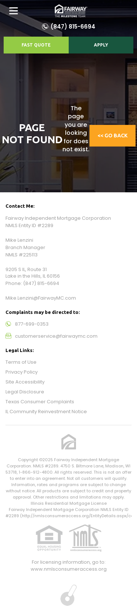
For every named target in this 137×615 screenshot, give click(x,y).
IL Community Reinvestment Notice (46, 411)
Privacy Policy (21, 371)
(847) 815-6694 (72, 26)
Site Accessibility (25, 381)
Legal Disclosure (24, 391)
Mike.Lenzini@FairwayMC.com (40, 297)
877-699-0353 (32, 324)
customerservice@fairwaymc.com (56, 336)
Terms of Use (21, 362)
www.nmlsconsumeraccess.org (69, 569)
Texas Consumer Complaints (39, 401)
